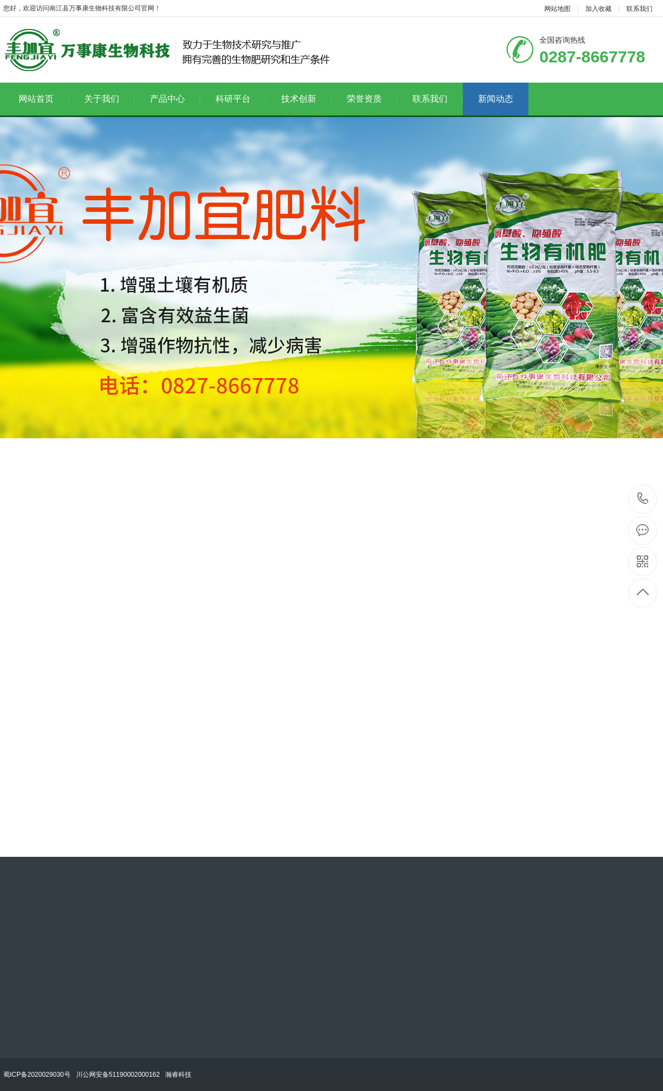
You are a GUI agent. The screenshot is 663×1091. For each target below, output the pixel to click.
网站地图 (557, 9)
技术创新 (306, 98)
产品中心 (175, 98)
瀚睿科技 (178, 1074)
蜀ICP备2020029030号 (37, 1074)
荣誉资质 (372, 98)
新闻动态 (495, 98)
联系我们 (639, 9)
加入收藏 (598, 9)
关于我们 (109, 98)
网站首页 (44, 98)
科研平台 (241, 98)
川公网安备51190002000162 (118, 1074)
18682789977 (643, 499)
